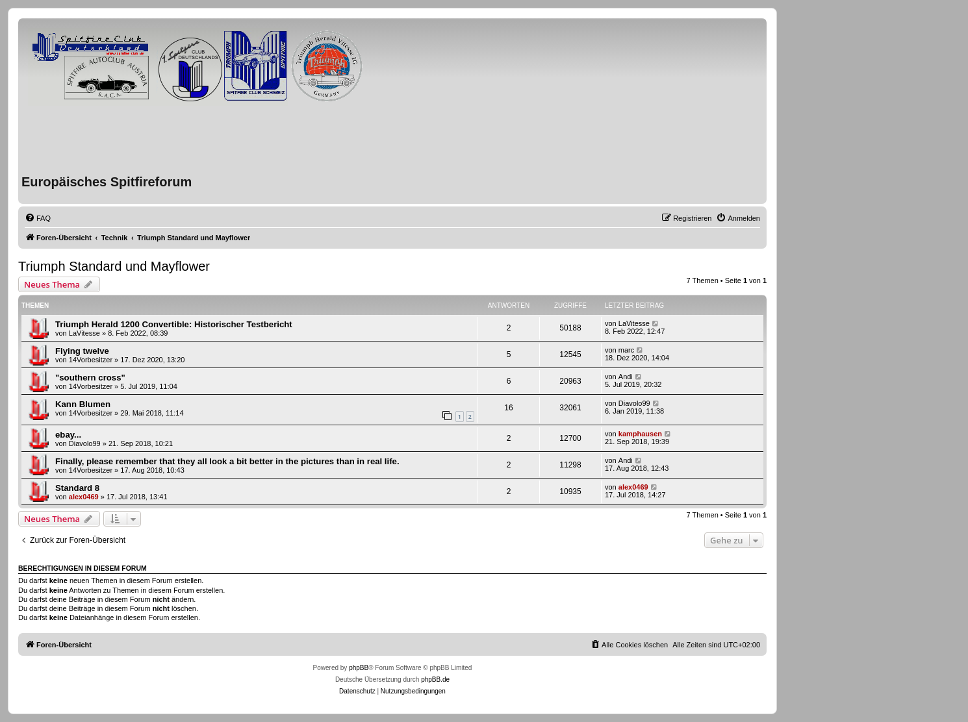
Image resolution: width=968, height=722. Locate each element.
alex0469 (84, 497)
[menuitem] (38, 218)
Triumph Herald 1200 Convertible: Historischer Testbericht (173, 324)
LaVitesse (84, 333)
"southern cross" (90, 377)
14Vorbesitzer (90, 360)
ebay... (68, 435)
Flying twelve (82, 351)
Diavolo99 (634, 403)
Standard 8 (77, 488)
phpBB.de (435, 679)
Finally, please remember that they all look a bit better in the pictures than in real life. (227, 461)
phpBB (358, 667)
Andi (625, 376)
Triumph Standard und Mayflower (114, 266)
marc (626, 350)
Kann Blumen (82, 404)
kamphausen (640, 434)
